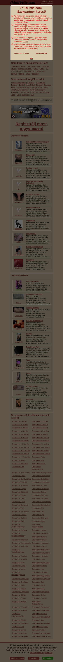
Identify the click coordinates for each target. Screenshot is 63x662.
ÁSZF (25, 42)
